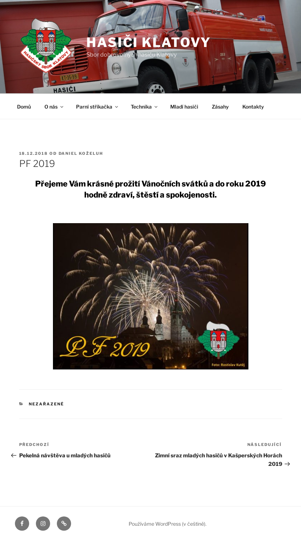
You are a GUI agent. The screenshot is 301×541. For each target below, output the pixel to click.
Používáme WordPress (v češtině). (167, 524)
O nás (54, 107)
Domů (24, 107)
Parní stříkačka (97, 107)
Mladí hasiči (184, 107)
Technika (144, 107)
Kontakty (253, 107)
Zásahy (220, 107)
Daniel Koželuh (81, 153)
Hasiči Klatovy (148, 42)
